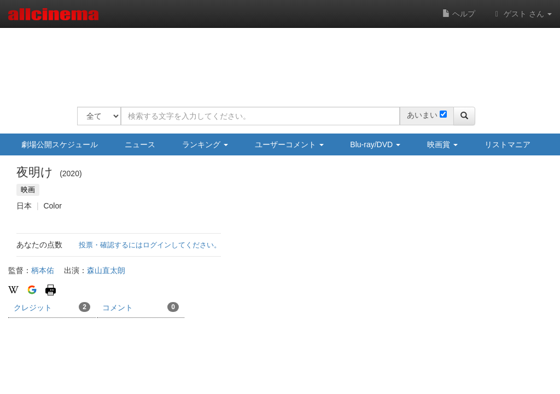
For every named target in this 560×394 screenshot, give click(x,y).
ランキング (205, 144)
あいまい (422, 115)
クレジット (52, 307)
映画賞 (442, 144)
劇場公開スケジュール (59, 144)
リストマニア (507, 144)
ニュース (140, 144)
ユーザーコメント (289, 144)
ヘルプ (458, 13)
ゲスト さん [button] (522, 13)
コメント (140, 307)
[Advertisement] (276, 60)
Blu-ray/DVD (375, 144)
